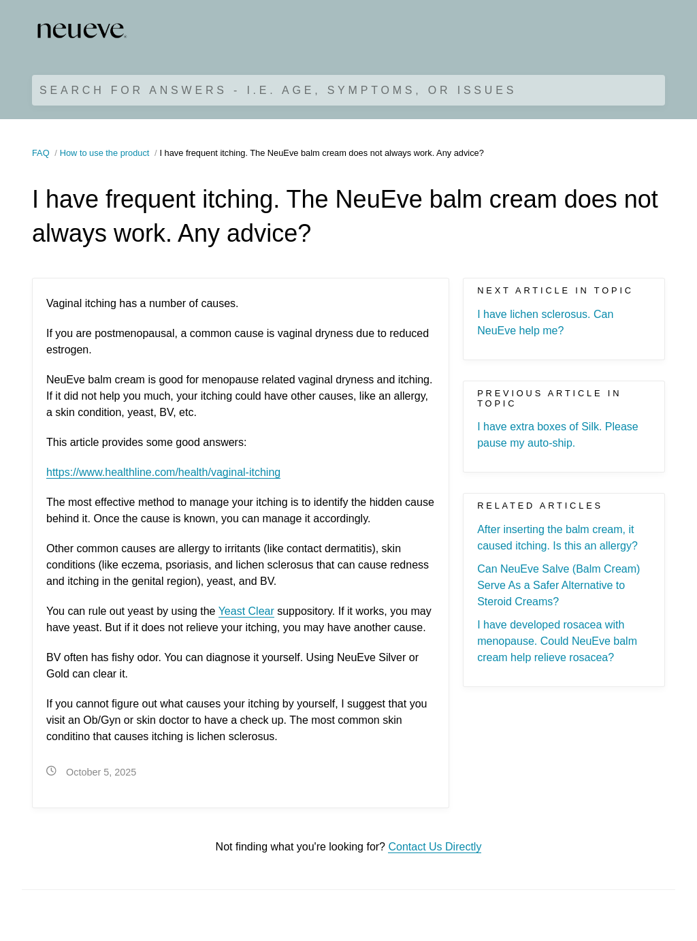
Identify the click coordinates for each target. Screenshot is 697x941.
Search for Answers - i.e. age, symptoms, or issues (278, 90)
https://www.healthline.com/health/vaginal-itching (163, 472)
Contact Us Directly (434, 846)
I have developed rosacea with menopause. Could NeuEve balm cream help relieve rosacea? (557, 641)
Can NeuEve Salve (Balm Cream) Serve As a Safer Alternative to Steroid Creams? (558, 585)
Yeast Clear (246, 611)
